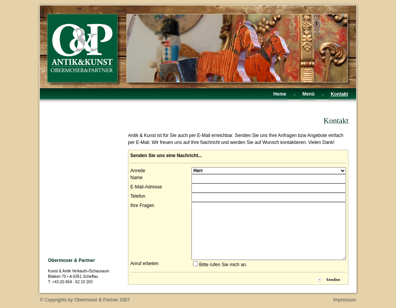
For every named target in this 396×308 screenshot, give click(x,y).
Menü (308, 94)
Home (279, 94)
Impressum (344, 300)
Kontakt (339, 94)
